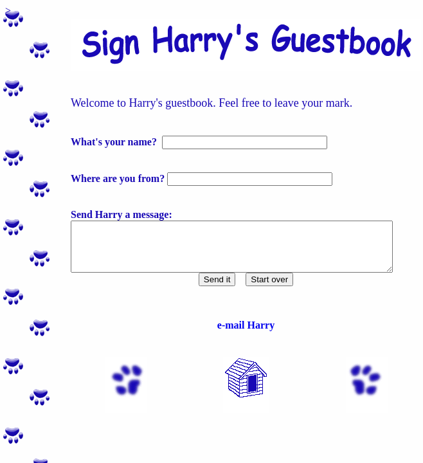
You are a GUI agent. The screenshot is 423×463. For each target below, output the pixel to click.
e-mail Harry (240, 334)
